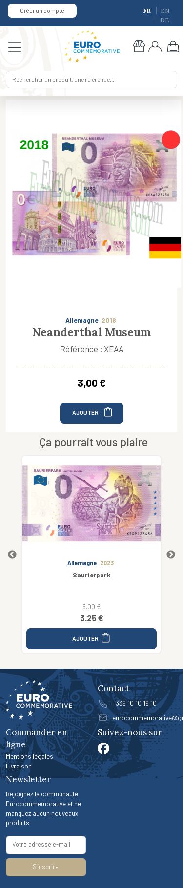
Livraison (19, 766)
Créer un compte (42, 10)
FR (147, 10)
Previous (12, 555)
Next (171, 555)
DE (164, 20)
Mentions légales (29, 756)
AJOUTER (93, 412)
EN (165, 10)
